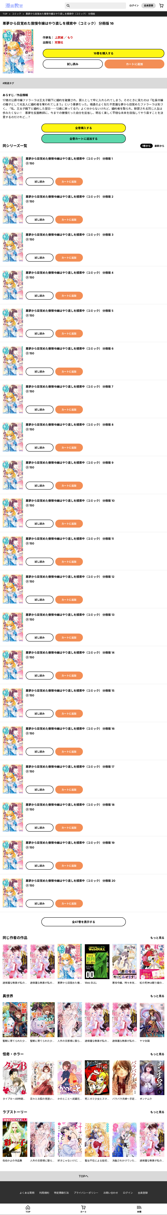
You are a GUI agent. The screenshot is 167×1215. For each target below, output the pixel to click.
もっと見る (157, 938)
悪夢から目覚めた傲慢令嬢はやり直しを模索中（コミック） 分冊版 (60, 13)
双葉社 (59, 42)
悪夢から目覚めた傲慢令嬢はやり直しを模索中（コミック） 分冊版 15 (70, 690)
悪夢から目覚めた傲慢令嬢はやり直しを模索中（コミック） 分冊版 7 (69, 386)
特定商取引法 (61, 1192)
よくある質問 (27, 1192)
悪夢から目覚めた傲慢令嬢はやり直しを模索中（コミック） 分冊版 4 (69, 272)
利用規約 (44, 1192)
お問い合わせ (110, 1192)
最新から (159, 145)
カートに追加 (134, 64)
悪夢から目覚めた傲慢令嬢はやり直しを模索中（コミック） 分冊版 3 (69, 234)
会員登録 (148, 5)
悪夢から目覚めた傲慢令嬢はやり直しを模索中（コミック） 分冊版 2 (69, 196)
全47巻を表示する (83, 922)
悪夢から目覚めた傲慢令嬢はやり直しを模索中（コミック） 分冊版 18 (70, 804)
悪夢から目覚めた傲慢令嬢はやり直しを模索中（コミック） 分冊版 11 (70, 538)
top (5, 13)
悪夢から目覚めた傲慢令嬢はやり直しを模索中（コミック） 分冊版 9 (70, 462)
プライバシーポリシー (86, 1192)
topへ (83, 1176)
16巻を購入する (104, 53)
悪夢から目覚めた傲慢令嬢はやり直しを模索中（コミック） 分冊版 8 (70, 424)
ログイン (134, 5)
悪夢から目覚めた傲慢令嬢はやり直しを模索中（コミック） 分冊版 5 (69, 310)
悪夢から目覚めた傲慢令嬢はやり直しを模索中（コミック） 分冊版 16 (70, 728)
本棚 (139, 1211)
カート (83, 1211)
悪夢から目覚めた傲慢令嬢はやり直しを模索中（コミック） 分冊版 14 (70, 652)
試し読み (72, 64)
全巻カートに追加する (84, 138)
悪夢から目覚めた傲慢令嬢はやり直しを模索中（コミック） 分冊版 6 (70, 348)
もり (70, 37)
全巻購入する (83, 128)
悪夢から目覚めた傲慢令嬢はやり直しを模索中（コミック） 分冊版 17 (70, 766)
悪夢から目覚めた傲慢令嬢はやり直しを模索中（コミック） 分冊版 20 (70, 880)
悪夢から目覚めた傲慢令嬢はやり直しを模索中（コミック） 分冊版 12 (70, 576)
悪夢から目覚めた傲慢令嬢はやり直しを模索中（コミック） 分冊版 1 (69, 158)
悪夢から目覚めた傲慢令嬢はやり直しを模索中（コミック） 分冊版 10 (70, 500)
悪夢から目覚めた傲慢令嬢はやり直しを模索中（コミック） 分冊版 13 (70, 614)
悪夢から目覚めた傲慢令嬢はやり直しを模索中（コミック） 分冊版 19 (70, 842)
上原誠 (59, 37)
